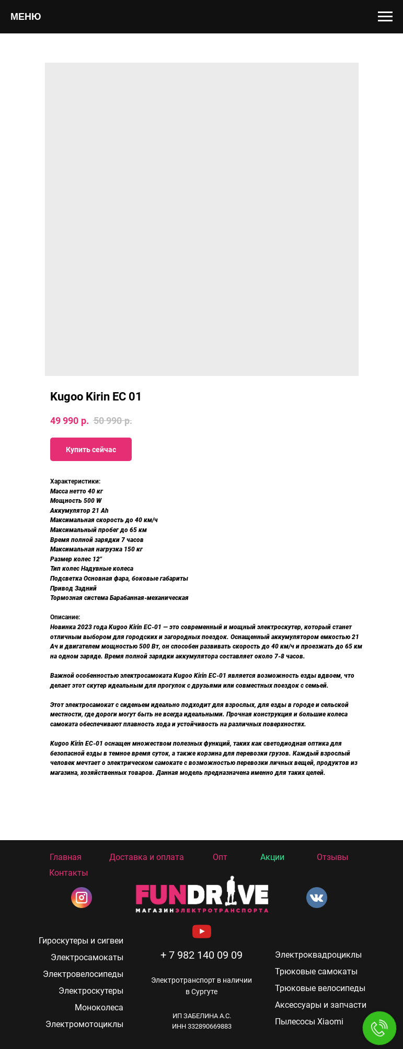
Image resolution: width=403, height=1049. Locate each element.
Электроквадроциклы (318, 955)
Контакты (68, 873)
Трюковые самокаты (316, 971)
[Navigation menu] (385, 16)
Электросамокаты (87, 957)
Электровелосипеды (83, 974)
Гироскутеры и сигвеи (81, 941)
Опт (220, 857)
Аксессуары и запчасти (320, 1005)
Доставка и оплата (146, 857)
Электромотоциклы (84, 1024)
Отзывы (332, 857)
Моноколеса (99, 1007)
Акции (272, 857)
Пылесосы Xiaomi (309, 1022)
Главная (66, 857)
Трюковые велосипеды (320, 988)
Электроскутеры (91, 991)
